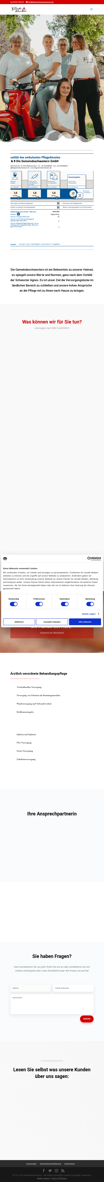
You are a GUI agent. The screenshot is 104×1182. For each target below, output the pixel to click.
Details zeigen (88, 614)
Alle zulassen (85, 622)
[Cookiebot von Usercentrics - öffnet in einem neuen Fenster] (89, 559)
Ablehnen (19, 622)
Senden (86, 1018)
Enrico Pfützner (59, 1178)
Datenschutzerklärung (50, 1163)
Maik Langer (43, 1178)
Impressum (69, 1163)
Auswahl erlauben (51, 622)
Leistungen (31, 1163)
